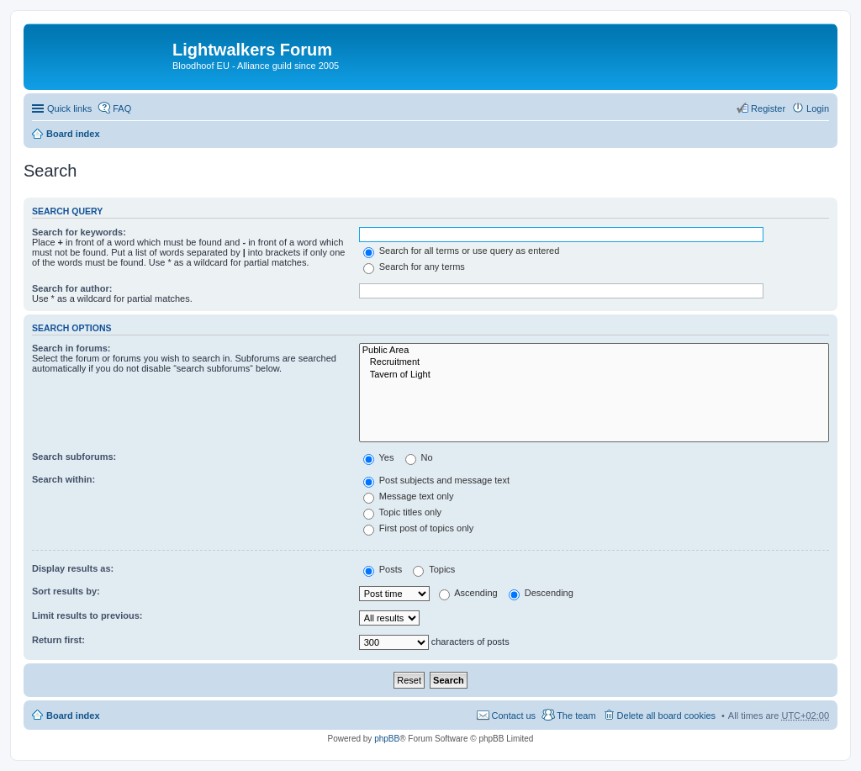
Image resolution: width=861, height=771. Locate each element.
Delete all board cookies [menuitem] (666, 715)
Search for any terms (414, 266)
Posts (383, 569)
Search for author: (72, 288)
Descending (541, 593)
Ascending (468, 593)
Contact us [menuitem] (514, 715)
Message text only (408, 496)
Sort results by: (66, 591)
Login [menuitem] (817, 108)
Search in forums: (71, 348)
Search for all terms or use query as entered (461, 251)
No (419, 457)
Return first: (58, 640)
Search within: (63, 479)
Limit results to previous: (87, 615)
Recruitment (594, 362)
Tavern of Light (594, 375)
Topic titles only (402, 512)
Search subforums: (74, 457)
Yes (378, 457)
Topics (434, 569)
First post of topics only (418, 528)
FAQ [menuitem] (122, 108)
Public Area (594, 350)
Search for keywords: (79, 232)
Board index (73, 134)
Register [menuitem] (768, 108)
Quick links (69, 108)
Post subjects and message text (436, 480)
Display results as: (73, 568)
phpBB (386, 738)
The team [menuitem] (576, 715)
